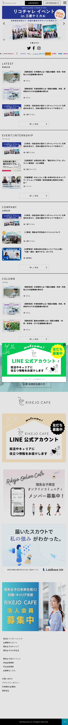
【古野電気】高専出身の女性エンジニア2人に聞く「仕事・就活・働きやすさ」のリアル (43, 250)
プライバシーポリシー (11, 682)
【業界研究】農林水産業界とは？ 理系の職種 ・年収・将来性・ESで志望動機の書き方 (43, 322)
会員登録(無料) (33, 3)
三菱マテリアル (31, 169)
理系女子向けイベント (12, 658)
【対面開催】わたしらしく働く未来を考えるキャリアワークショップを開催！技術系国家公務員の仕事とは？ (44, 180)
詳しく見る (34, 124)
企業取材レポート (10, 642)
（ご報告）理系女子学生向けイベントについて (41, 232)
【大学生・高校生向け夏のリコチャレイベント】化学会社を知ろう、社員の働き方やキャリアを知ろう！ (44, 106)
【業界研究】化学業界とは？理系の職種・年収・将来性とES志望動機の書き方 (44, 73)
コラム (28, 81)
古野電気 (29, 258)
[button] (65, 2)
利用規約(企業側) (9, 686)
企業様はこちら (9, 670)
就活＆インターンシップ (12, 638)
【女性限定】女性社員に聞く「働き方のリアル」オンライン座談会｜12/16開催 (44, 161)
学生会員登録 (8, 666)
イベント (29, 186)
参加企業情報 (8, 662)
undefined (5, 23)
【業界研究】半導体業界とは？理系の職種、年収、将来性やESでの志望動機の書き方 (44, 90)
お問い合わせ (7, 678)
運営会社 (5, 690)
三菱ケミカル (30, 114)
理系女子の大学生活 (11, 650)
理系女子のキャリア (11, 646)
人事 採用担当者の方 (52, 3)
